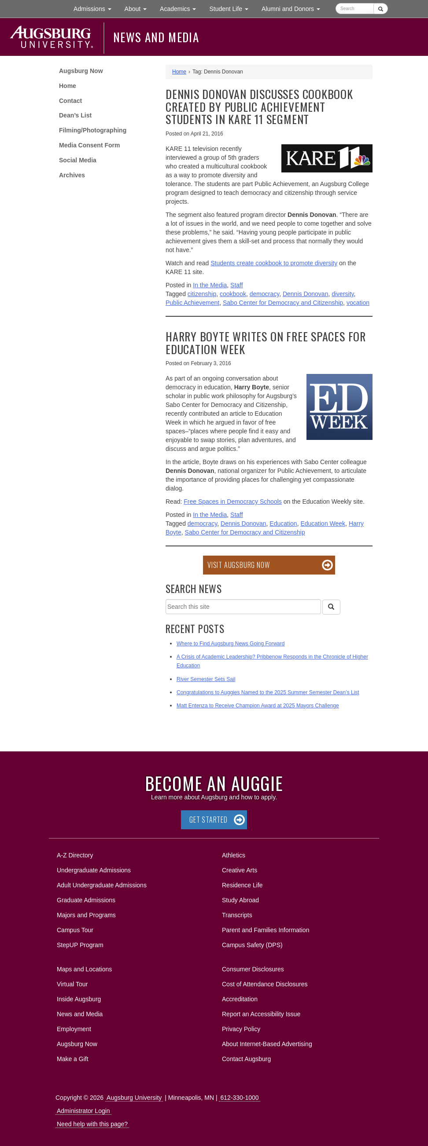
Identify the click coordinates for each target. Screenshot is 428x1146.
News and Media (156, 37)
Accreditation (240, 999)
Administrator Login (83, 1110)
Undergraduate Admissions (94, 870)
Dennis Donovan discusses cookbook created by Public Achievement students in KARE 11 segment (259, 106)
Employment (74, 1028)
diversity (343, 293)
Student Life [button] (232, 8)
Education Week (322, 523)
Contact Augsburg (246, 1058)
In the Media (210, 285)
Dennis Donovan (305, 293)
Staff (236, 285)
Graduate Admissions (86, 900)
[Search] (331, 607)
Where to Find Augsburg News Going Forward (230, 644)
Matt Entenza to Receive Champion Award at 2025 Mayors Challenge (258, 706)
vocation (358, 302)
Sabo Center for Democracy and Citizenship (283, 302)
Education (283, 523)
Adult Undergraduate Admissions (102, 885)
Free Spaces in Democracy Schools (233, 501)
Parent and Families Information (265, 930)
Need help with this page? (92, 1124)
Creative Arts (239, 870)
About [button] (139, 11)
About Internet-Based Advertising (267, 1043)
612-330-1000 (239, 1097)
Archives (72, 175)
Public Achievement (192, 302)
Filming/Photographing (92, 130)
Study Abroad (240, 900)
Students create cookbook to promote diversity (273, 263)
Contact (70, 100)
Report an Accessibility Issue (261, 1014)
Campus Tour (75, 930)
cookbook (233, 293)
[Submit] (380, 8)
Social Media (77, 160)
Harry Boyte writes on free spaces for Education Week (266, 343)
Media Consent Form (89, 145)
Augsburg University (134, 1097)
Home (67, 85)
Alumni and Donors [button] (294, 8)
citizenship (202, 293)
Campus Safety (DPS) (252, 944)
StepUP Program (80, 944)
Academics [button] (181, 8)
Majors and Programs (86, 913)
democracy (264, 293)
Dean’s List (75, 115)
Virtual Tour (72, 984)
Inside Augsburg (79, 999)
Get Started (208, 819)
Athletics (233, 855)
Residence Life (242, 885)
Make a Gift (73, 1058)
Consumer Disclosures (253, 969)
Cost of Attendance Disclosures (265, 984)
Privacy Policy (241, 1028)
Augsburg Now (81, 70)
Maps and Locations (84, 969)
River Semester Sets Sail (206, 679)
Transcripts (237, 915)
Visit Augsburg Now (238, 565)
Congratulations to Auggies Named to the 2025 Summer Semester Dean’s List (268, 692)
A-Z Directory (75, 855)
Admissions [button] (96, 8)
